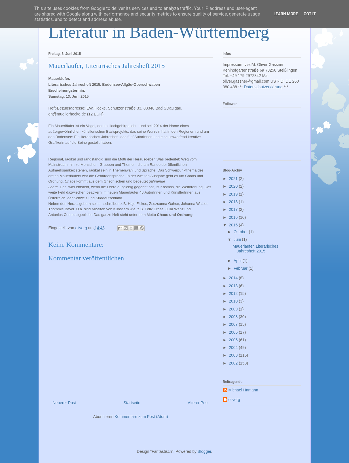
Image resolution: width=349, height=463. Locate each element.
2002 (234, 363)
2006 (234, 332)
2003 (234, 355)
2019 (234, 194)
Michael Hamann (243, 390)
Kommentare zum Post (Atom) (141, 416)
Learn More (286, 14)
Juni (238, 239)
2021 (234, 178)
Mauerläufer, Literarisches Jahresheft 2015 (255, 248)
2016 (234, 217)
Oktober (241, 232)
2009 (234, 309)
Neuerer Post (64, 402)
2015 (234, 225)
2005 (234, 340)
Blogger (204, 451)
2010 (234, 301)
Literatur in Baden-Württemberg (158, 32)
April (238, 260)
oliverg (234, 399)
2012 (234, 293)
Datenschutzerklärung (263, 87)
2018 (234, 202)
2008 (234, 316)
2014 (234, 278)
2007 (234, 324)
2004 (234, 347)
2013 (234, 286)
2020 (234, 186)
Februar (241, 268)
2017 (234, 209)
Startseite (132, 402)
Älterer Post (198, 402)
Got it (310, 14)
